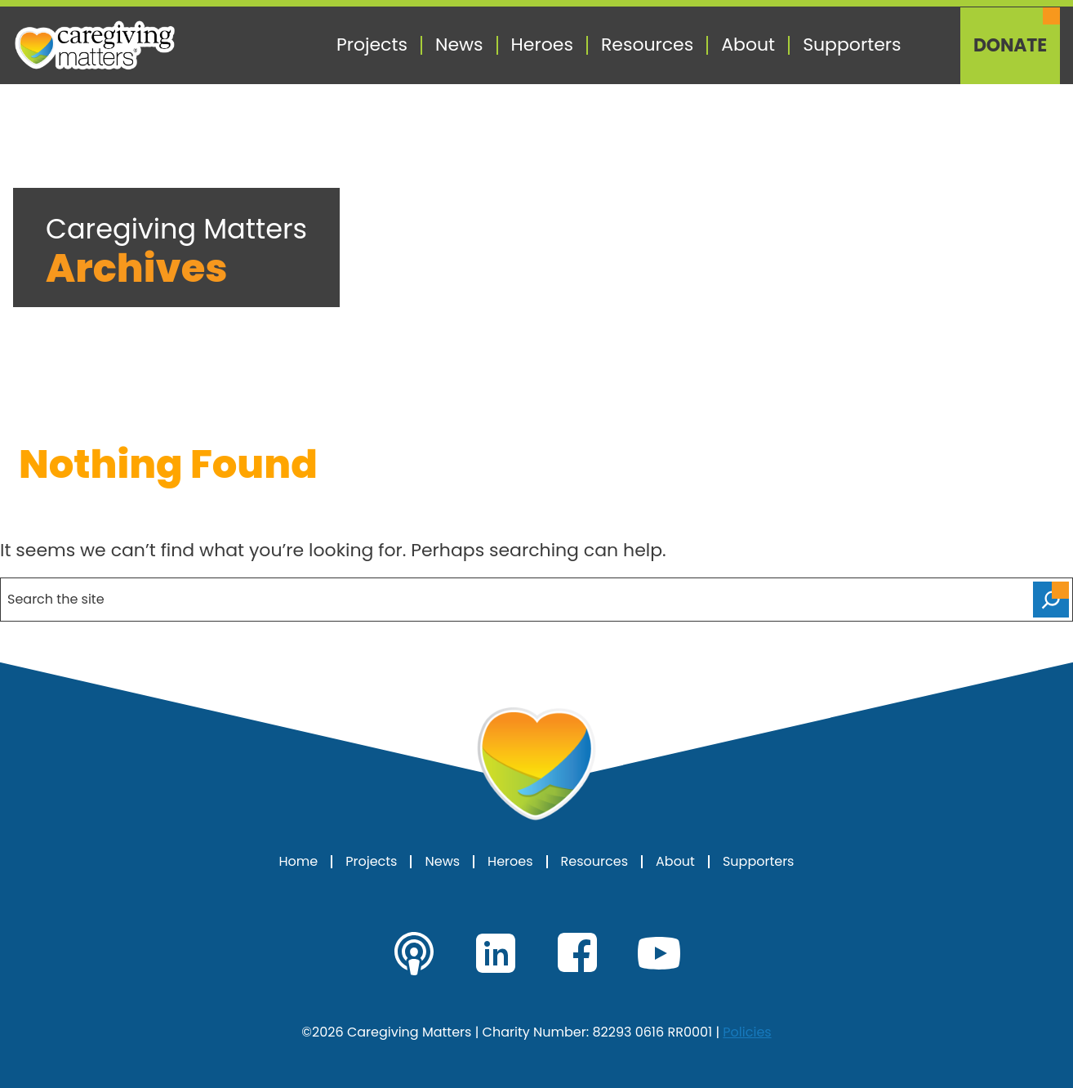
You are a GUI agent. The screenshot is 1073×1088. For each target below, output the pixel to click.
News (459, 45)
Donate (1010, 46)
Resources (647, 45)
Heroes (542, 45)
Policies (747, 1032)
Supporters (852, 45)
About (748, 45)
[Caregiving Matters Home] (94, 45)
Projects (371, 45)
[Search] (1051, 600)
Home (298, 861)
